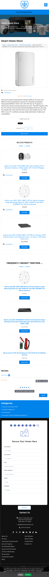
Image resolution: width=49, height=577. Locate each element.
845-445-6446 (25, 527)
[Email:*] (24, 482)
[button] (42, 381)
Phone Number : (8, 470)
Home (3, 26)
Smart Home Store (13, 26)
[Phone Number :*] (24, 474)
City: (5, 462)
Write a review (28, 96)
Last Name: (7, 454)
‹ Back (43, 395)
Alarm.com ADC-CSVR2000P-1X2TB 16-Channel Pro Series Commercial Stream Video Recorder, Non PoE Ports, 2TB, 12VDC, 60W (24, 322)
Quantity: (19, 128)
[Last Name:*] (24, 458)
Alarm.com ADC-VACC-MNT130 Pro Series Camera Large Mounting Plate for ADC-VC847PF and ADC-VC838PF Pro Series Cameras (24, 202)
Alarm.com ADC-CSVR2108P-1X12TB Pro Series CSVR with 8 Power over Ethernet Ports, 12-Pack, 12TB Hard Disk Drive (24, 237)
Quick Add (24, 298)
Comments (7, 93)
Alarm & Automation (26, 26)
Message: (6, 486)
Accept (28, 574)
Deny (20, 574)
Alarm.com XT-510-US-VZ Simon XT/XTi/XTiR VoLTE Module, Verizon (24, 354)
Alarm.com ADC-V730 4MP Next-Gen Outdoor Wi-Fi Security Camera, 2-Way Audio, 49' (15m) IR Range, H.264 (24, 168)
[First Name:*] (24, 451)
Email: (6, 478)
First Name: (7, 447)
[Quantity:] (28, 128)
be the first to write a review (24, 391)
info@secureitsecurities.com (25, 524)
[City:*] (24, 466)
